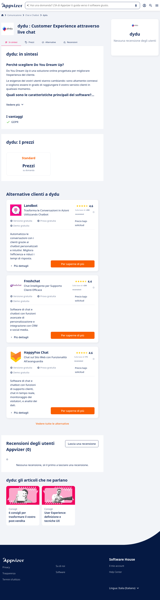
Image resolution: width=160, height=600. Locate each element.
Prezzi (29, 42)
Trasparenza (8, 573)
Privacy (6, 567)
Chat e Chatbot (32, 15)
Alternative (49, 42)
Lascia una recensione (82, 444)
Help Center (115, 571)
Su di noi (60, 566)
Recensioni (70, 42)
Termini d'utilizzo (11, 579)
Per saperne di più (72, 264)
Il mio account (116, 565)
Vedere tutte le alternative (52, 423)
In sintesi (11, 42)
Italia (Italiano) (129, 588)
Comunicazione (14, 15)
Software (60, 572)
